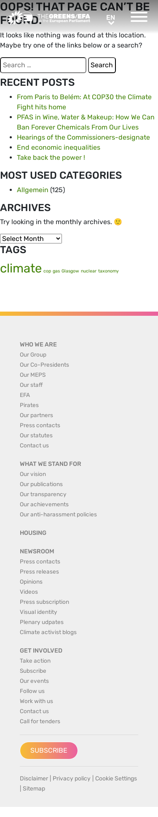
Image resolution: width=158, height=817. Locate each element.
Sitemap (34, 788)
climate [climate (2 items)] (21, 268)
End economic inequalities (58, 147)
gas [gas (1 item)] (56, 271)
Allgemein (32, 190)
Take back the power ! (51, 157)
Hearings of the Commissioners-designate (83, 137)
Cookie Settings (116, 778)
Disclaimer (34, 778)
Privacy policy (72, 778)
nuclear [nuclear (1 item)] (88, 271)
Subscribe (48, 750)
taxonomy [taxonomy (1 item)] (108, 271)
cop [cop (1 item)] (47, 271)
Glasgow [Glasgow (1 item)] (70, 271)
